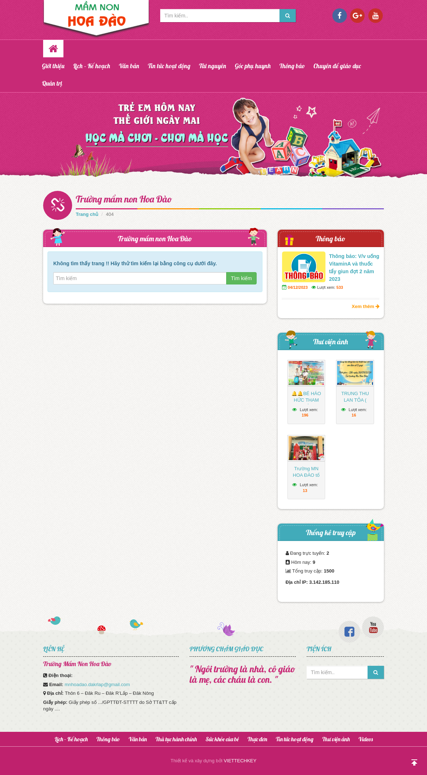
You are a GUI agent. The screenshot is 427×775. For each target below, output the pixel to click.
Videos (365, 739)
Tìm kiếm (241, 278)
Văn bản (129, 66)
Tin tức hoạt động (169, 66)
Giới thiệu (53, 66)
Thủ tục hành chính (176, 739)
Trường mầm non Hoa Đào (124, 199)
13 (305, 490)
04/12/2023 (298, 287)
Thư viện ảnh (330, 341)
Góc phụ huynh (253, 66)
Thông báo (292, 66)
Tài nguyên (212, 66)
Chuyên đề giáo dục (337, 66)
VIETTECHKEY (240, 760)
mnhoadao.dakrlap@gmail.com (97, 684)
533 (339, 287)
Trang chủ (87, 214)
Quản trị (52, 83)
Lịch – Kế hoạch (91, 66)
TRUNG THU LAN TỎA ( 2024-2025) (355, 400)
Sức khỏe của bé (222, 739)
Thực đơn (257, 739)
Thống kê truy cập (331, 532)
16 (354, 415)
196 (305, 415)
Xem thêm (366, 306)
